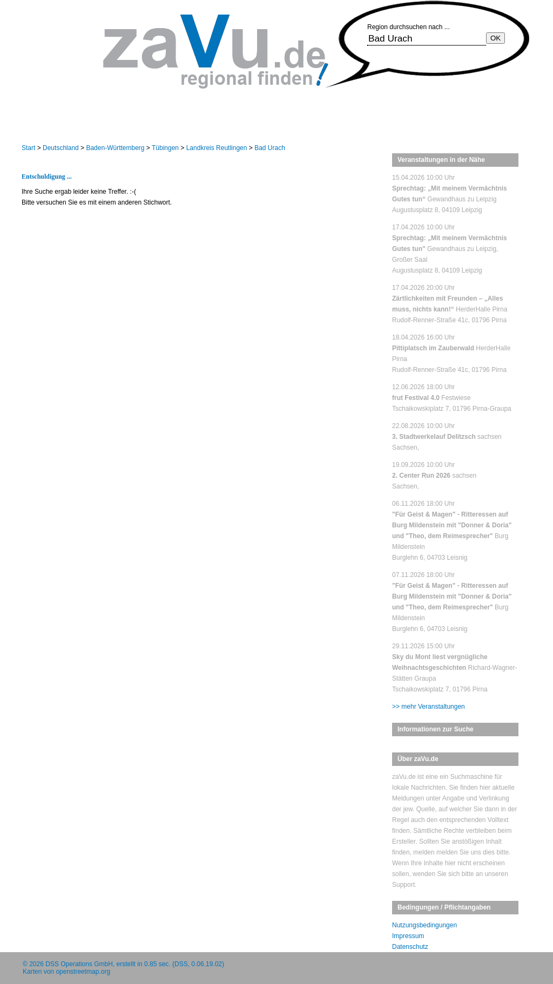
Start (28, 148)
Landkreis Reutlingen (216, 148)
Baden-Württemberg (115, 148)
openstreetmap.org (83, 971)
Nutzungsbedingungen (424, 925)
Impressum (408, 936)
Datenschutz (410, 947)
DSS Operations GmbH (79, 964)
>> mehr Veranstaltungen (428, 706)
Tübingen (165, 148)
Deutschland (61, 148)
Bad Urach (269, 148)
